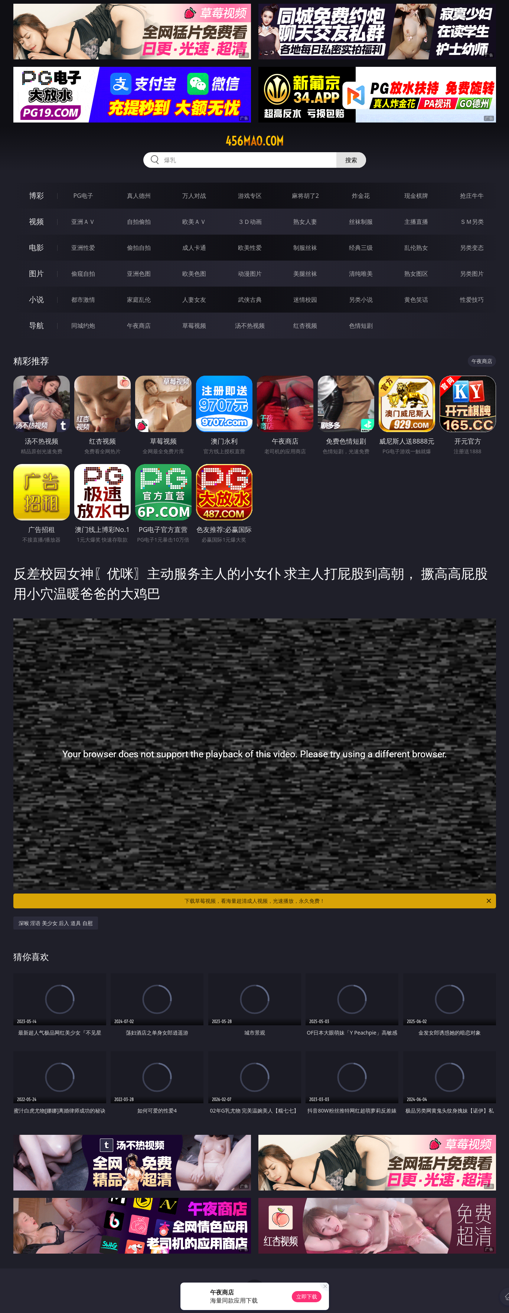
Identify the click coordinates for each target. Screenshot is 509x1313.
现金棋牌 (416, 196)
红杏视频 (305, 325)
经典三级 (361, 248)
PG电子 (83, 196)
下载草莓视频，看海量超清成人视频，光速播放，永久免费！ (338, 900)
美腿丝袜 (305, 274)
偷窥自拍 (83, 274)
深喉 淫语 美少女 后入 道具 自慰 (56, 923)
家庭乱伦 (139, 299)
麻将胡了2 (305, 196)
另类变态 (472, 248)
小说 (36, 299)
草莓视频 (194, 325)
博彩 (36, 195)
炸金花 (361, 196)
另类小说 (361, 299)
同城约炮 (83, 325)
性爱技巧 (472, 299)
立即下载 (306, 1296)
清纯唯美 (361, 274)
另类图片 (472, 274)
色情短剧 (361, 325)
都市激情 (83, 299)
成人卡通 (194, 248)
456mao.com (254, 141)
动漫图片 (250, 274)
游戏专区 (250, 196)
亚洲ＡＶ (83, 222)
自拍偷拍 (139, 222)
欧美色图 (194, 274)
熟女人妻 (305, 222)
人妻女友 (194, 299)
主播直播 (416, 222)
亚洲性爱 (83, 248)
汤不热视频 (250, 325)
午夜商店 (139, 325)
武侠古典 (250, 299)
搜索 (351, 160)
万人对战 (194, 196)
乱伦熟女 (416, 248)
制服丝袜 (305, 248)
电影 (36, 247)
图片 (36, 273)
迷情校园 (305, 299)
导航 (36, 325)
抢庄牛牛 (472, 196)
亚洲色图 (139, 274)
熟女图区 (416, 274)
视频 (36, 221)
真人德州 (139, 196)
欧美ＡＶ (194, 222)
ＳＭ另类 (472, 222)
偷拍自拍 (139, 248)
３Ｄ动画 (250, 222)
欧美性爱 (250, 248)
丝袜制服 (361, 222)
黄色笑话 (416, 299)
